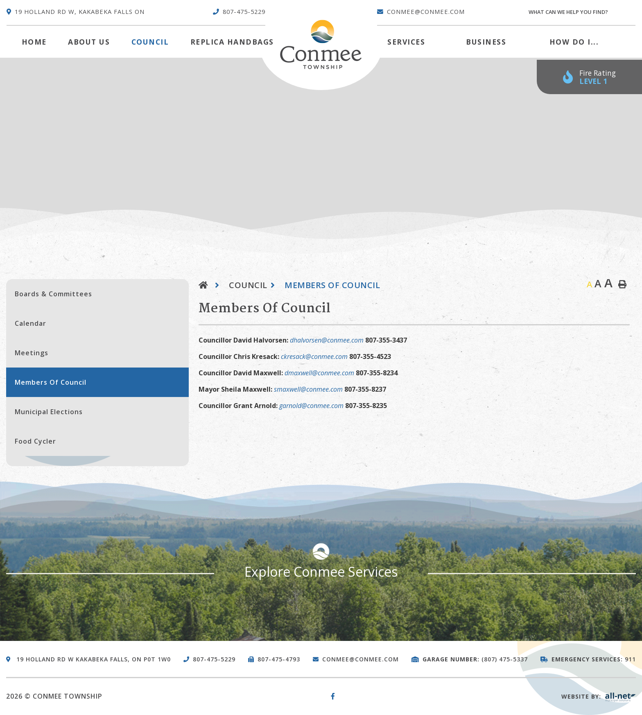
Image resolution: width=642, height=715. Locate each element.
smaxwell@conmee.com (308, 389)
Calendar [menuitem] (30, 323)
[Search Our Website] (581, 12)
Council (248, 285)
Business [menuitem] (486, 42)
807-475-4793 (279, 659)
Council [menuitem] (150, 42)
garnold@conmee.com (311, 405)
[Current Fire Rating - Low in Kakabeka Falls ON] (589, 77)
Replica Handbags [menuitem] (232, 42)
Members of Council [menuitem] (50, 382)
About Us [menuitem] (89, 42)
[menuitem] (34, 42)
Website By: (598, 696)
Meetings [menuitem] (31, 352)
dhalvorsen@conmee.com (327, 340)
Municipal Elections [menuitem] (49, 411)
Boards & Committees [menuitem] (53, 293)
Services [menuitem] (406, 42)
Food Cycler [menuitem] (35, 441)
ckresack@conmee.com (314, 356)
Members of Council (332, 285)
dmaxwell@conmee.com (319, 372)
